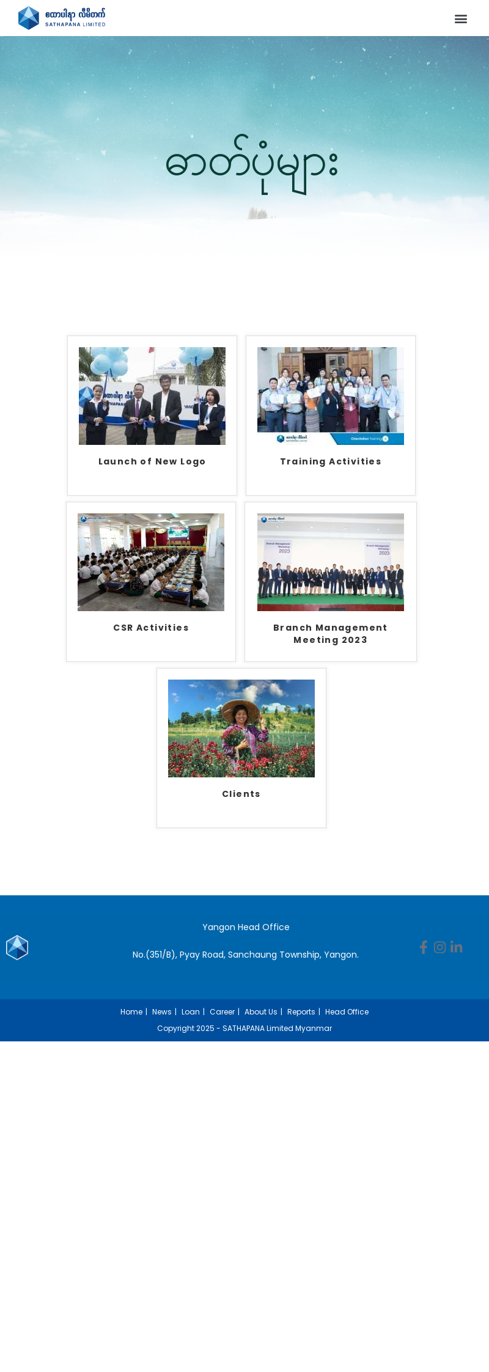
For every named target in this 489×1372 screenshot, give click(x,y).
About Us (261, 1012)
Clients (241, 794)
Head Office (347, 1012)
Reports (301, 1012)
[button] (460, 18)
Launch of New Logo (152, 462)
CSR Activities (151, 628)
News (162, 1012)
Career (222, 1012)
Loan (191, 1012)
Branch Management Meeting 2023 (330, 634)
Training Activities (331, 462)
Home (131, 1012)
